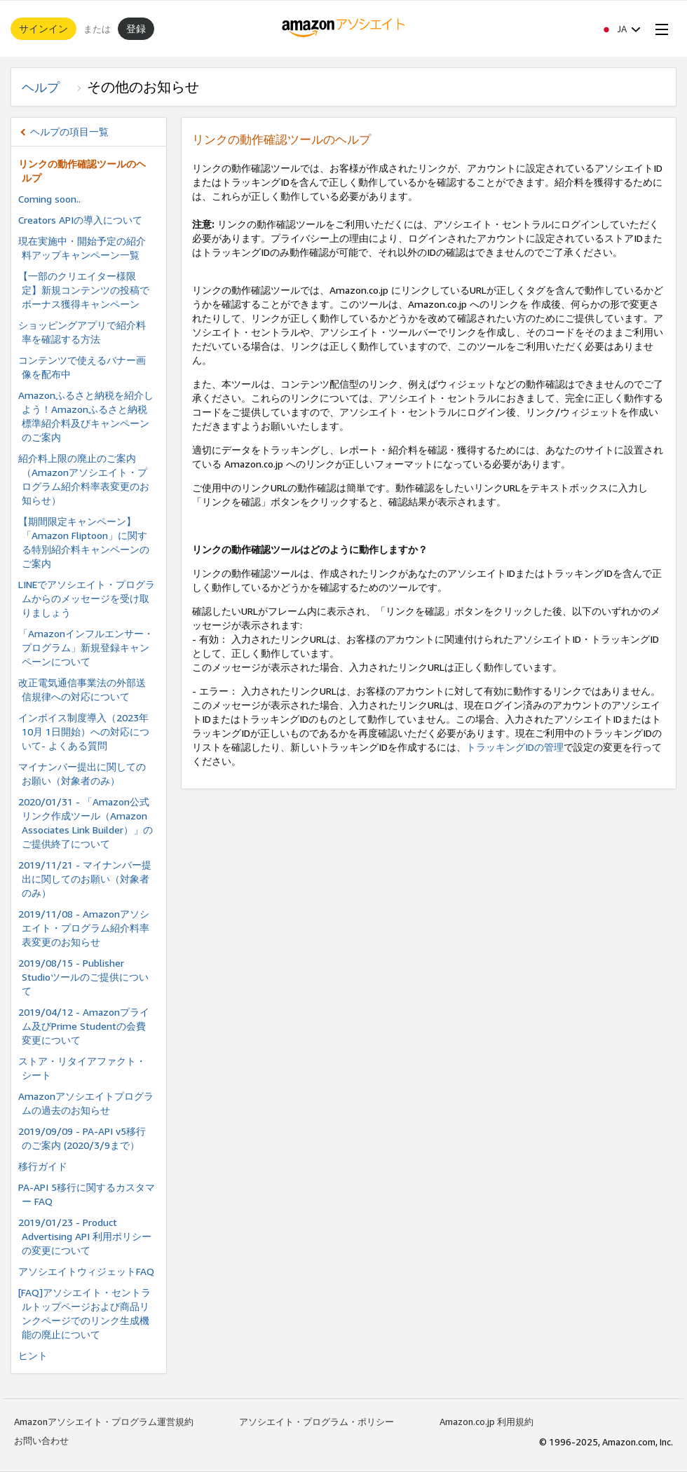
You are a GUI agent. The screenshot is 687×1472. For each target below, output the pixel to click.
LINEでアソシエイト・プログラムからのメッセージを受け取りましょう (86, 598)
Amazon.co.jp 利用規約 (486, 1421)
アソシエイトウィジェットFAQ (86, 1271)
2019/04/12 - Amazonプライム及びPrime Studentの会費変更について (83, 1026)
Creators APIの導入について (80, 220)
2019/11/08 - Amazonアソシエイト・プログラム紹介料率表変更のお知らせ (83, 928)
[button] (620, 28)
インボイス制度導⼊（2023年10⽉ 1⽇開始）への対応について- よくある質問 (83, 731)
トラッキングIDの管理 (515, 747)
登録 (136, 28)
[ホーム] (344, 28)
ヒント (33, 1355)
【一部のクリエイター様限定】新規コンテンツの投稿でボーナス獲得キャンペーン (83, 290)
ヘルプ (47, 87)
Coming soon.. (49, 199)
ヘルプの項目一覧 (69, 131)
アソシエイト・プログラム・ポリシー (316, 1421)
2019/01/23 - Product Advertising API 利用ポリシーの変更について (84, 1236)
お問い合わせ (41, 1440)
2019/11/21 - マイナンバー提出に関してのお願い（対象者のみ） (84, 879)
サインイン (43, 28)
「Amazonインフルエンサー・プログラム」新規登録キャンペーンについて (86, 647)
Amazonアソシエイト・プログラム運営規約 (103, 1421)
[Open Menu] (658, 28)
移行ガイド (42, 1166)
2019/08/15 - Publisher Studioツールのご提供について (83, 977)
